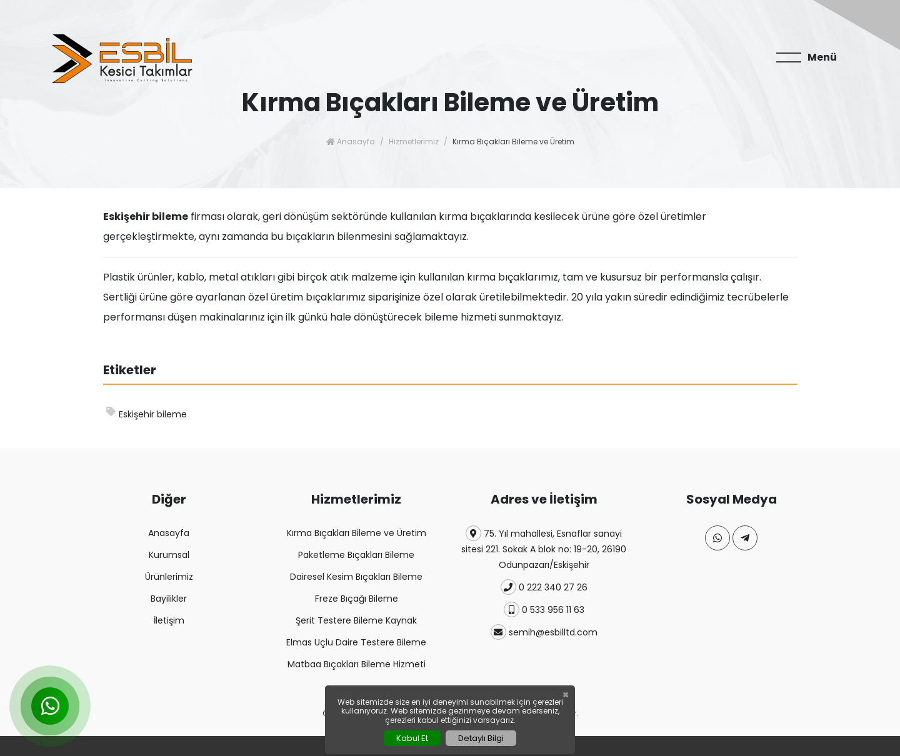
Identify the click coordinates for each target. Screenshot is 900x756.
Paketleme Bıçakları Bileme (356, 555)
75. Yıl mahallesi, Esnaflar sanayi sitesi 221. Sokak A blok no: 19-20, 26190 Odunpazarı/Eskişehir (543, 548)
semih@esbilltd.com (544, 632)
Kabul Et (412, 738)
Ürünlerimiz (169, 576)
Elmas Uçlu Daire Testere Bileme (356, 642)
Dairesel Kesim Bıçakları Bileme (356, 576)
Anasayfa (350, 141)
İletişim (169, 620)
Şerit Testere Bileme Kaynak (356, 620)
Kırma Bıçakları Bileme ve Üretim (356, 533)
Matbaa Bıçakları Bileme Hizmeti (357, 664)
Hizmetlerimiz (414, 141)
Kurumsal (169, 555)
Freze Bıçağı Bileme (356, 598)
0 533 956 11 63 (544, 609)
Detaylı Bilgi (481, 738)
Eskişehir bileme (146, 413)
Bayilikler (169, 598)
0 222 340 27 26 (544, 587)
